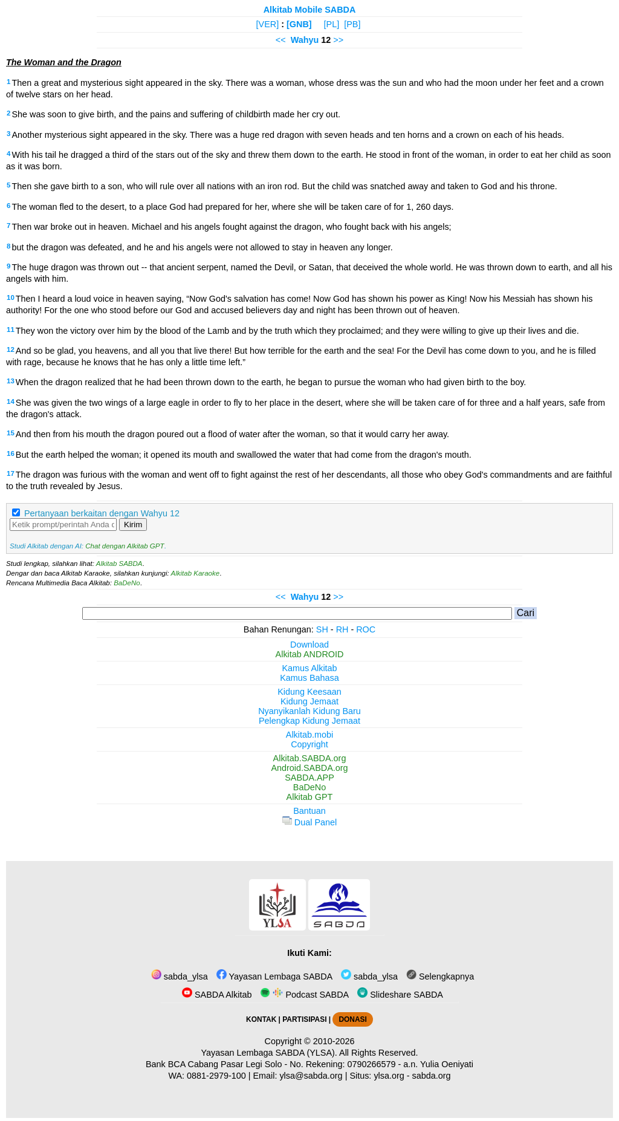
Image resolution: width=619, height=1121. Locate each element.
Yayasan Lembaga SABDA (274, 976)
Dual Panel (309, 822)
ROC (365, 629)
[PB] (352, 24)
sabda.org (431, 1075)
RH (342, 629)
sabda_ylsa (179, 976)
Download (309, 644)
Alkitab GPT (310, 797)
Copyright (309, 744)
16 (11, 453)
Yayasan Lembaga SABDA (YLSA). (269, 1053)
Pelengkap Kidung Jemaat (309, 721)
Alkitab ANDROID (310, 654)
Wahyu (305, 40)
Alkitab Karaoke (195, 573)
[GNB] (299, 24)
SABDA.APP (309, 777)
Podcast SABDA (304, 994)
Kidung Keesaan (309, 692)
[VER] (267, 24)
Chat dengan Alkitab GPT (124, 546)
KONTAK (261, 1019)
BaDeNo (127, 582)
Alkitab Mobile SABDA (310, 10)
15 (11, 433)
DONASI (352, 1019)
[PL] (332, 24)
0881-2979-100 (216, 1075)
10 (11, 297)
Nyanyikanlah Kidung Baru (309, 711)
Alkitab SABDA (119, 563)
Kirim (133, 524)
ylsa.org (389, 1075)
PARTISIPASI (304, 1019)
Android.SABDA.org (309, 768)
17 (11, 473)
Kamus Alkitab (309, 668)
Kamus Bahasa (309, 678)
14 (11, 401)
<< (281, 40)
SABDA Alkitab (216, 994)
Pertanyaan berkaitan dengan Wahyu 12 (102, 513)
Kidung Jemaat (309, 701)
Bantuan (309, 811)
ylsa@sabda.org (310, 1075)
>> (338, 40)
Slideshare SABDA (400, 994)
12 (11, 349)
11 (11, 329)
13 (11, 381)
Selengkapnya (440, 976)
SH (322, 629)
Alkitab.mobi (309, 734)
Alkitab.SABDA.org (309, 758)
